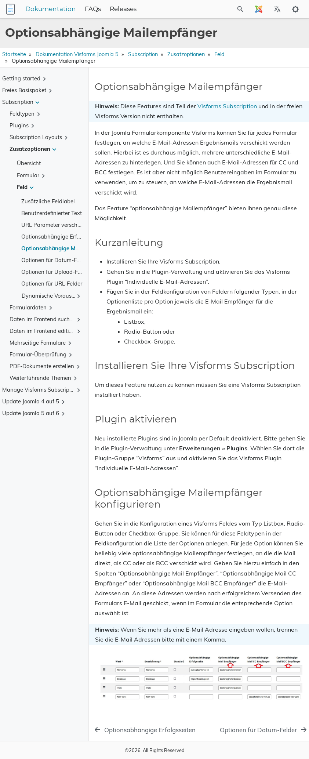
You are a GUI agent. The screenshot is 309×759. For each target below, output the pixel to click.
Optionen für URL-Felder (51, 283)
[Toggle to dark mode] (295, 9)
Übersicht (29, 163)
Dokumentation (50, 9)
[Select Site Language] (259, 9)
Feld (219, 54)
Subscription (143, 54)
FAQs (93, 9)
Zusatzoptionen (186, 54)
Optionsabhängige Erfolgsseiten (61, 236)
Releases (123, 9)
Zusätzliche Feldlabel (48, 201)
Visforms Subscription (227, 106)
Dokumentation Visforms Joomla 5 (77, 54)
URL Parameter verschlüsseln (58, 224)
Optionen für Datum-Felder (55, 260)
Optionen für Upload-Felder (55, 271)
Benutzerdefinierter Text (51, 213)
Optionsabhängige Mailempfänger (65, 248)
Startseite (14, 54)
